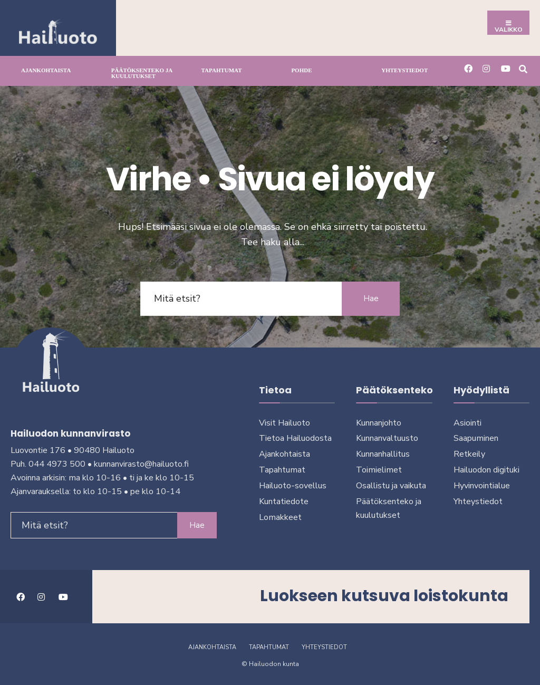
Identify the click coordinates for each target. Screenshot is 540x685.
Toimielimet (379, 470)
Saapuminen (476, 438)
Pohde (301, 70)
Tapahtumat (221, 70)
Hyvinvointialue (482, 485)
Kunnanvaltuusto (387, 438)
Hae (371, 298)
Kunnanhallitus (383, 454)
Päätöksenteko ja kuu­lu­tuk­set (141, 73)
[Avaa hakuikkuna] (523, 68)
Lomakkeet (280, 517)
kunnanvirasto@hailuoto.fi (141, 464)
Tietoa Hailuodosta (295, 438)
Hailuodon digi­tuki (486, 470)
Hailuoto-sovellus (292, 485)
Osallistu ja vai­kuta (391, 485)
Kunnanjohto (378, 423)
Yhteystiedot (404, 70)
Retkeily (469, 454)
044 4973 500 (56, 464)
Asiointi (467, 423)
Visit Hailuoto (284, 423)
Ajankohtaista (46, 70)
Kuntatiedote (283, 501)
